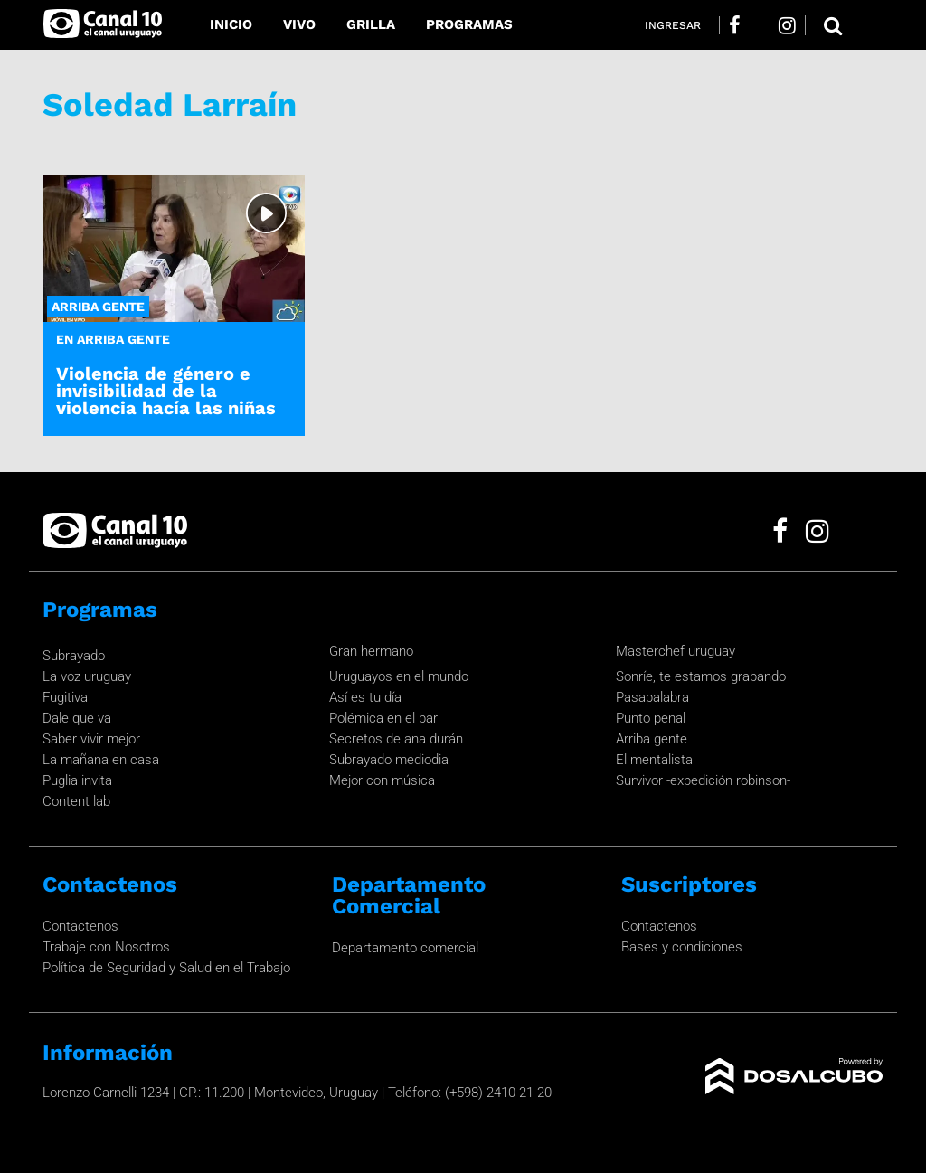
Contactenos (80, 926)
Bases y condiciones (681, 947)
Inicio (231, 24)
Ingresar (673, 25)
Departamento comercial (405, 948)
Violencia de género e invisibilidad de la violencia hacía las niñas (166, 391)
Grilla (370, 24)
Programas (469, 24)
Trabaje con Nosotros (106, 947)
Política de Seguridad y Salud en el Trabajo (166, 968)
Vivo (299, 24)
